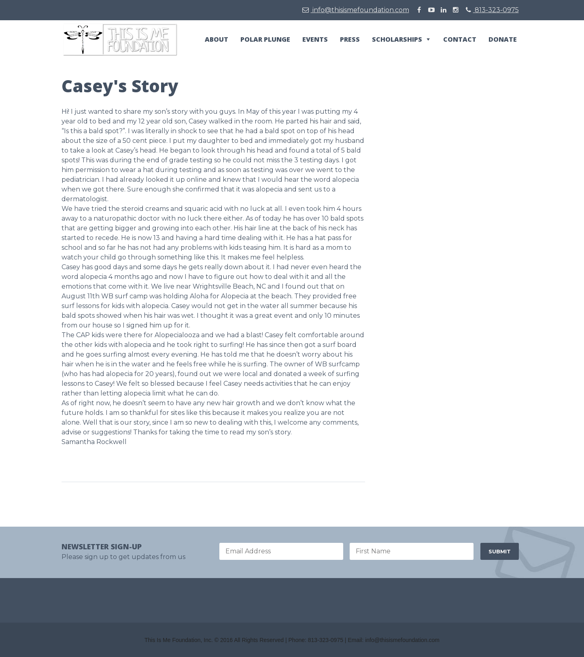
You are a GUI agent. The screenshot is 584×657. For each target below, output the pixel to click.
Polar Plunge (265, 39)
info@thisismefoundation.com (355, 10)
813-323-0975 (492, 10)
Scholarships (397, 39)
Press (350, 39)
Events (315, 39)
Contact (459, 39)
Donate (502, 39)
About (216, 39)
